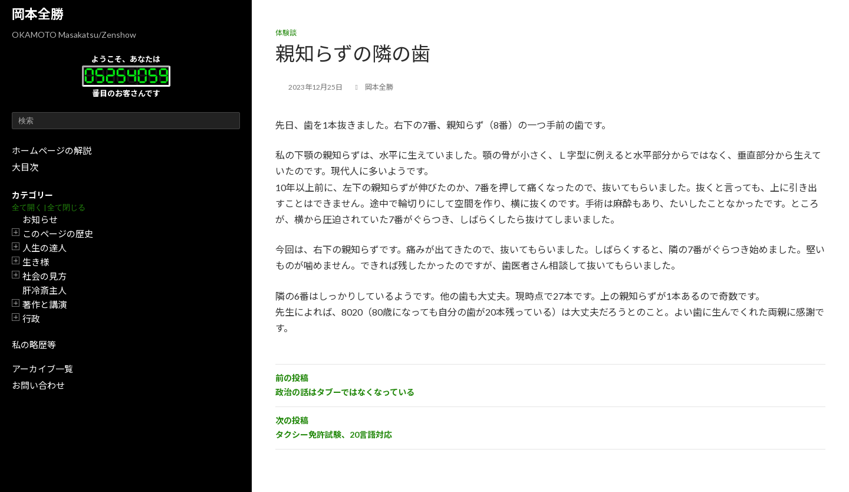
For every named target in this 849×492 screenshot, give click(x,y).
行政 (31, 318)
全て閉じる (66, 207)
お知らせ (40, 219)
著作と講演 (44, 304)
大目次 (25, 167)
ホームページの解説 (51, 150)
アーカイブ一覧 (42, 368)
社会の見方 (44, 276)
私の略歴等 (34, 344)
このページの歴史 (57, 233)
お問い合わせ (38, 385)
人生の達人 (44, 247)
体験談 (286, 32)
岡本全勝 (38, 14)
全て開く (27, 207)
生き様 (35, 262)
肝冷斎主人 (44, 290)
